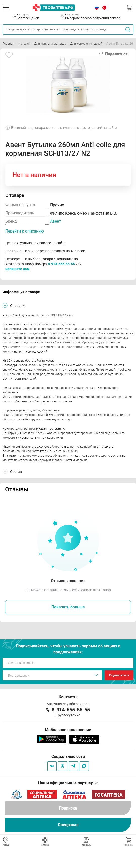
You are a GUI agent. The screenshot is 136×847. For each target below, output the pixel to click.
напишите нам (17, 269)
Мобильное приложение (68, 729)
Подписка (68, 808)
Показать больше (68, 607)
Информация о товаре (21, 292)
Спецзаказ (68, 824)
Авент (55, 221)
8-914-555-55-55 (61, 264)
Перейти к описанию (24, 231)
